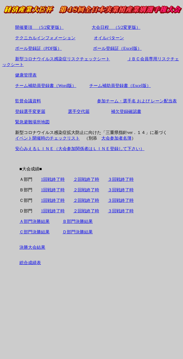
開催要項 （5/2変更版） (39, 27)
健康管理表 (26, 75)
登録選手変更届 (30, 111)
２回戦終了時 (86, 179)
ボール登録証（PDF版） (38, 48)
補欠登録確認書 (126, 111)
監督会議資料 (28, 101)
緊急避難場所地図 (32, 122)
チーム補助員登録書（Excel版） (120, 85)
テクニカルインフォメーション (45, 38)
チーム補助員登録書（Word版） (45, 85)
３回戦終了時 (121, 179)
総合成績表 (30, 262)
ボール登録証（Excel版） (117, 48)
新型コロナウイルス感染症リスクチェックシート (62, 59)
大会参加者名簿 (116, 138)
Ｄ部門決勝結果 (78, 232)
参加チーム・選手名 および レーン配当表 (137, 101)
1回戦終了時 (53, 179)
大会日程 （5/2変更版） (116, 27)
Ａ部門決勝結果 (34, 221)
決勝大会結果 (32, 247)
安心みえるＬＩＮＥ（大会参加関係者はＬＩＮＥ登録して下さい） (79, 148)
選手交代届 (78, 111)
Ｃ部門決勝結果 (34, 232)
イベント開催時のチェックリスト (47, 138)
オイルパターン (109, 38)
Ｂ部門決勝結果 (78, 221)
